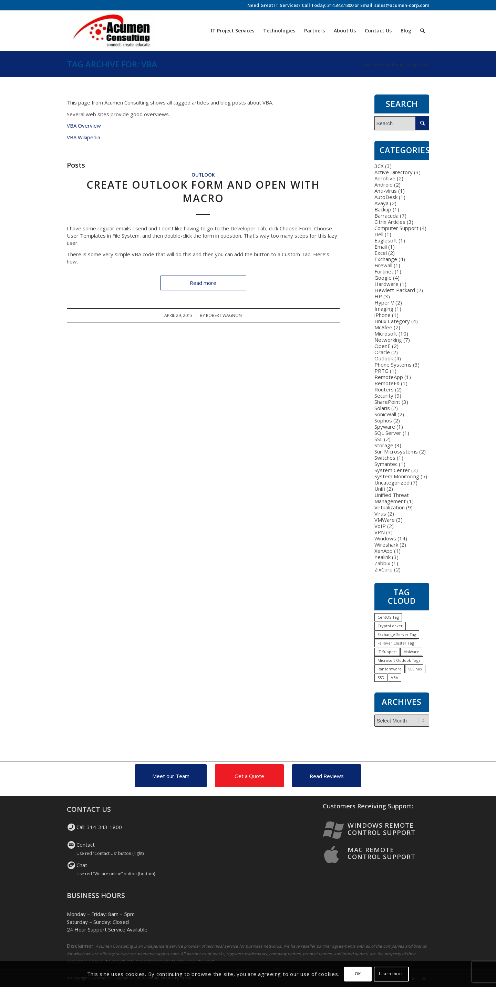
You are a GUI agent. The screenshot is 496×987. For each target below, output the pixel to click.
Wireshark (386, 544)
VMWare (384, 519)
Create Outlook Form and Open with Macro (203, 191)
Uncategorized (392, 482)
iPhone (382, 314)
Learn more (391, 974)
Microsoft (385, 333)
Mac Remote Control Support (381, 853)
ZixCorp (383, 569)
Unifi (379, 488)
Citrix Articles (389, 221)
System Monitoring (396, 476)
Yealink (382, 557)
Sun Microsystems (396, 451)
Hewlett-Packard (394, 290)
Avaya (381, 203)
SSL (378, 439)
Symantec (385, 463)
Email (380, 246)
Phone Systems (393, 364)
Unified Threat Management (391, 498)
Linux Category (392, 321)
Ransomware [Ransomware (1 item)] (390, 668)
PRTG (381, 370)
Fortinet (383, 271)
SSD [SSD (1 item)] (381, 677)
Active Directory (393, 172)
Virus (380, 513)
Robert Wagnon (224, 315)
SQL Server (387, 432)
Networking (388, 339)
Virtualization (389, 507)
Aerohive (384, 178)
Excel (380, 252)
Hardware (386, 283)
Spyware (384, 426)
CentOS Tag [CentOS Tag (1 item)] (388, 617)
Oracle (382, 352)
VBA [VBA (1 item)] (394, 677)
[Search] (422, 31)
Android (383, 184)
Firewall (383, 265)
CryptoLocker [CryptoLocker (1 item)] (390, 625)
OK (358, 974)
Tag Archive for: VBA (112, 64)
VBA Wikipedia (83, 137)
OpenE (382, 345)
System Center (392, 470)
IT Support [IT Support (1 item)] (387, 651)
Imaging (383, 308)
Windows (385, 538)
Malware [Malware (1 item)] (411, 651)
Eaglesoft (385, 240)
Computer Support (396, 228)
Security (383, 395)
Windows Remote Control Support (381, 829)
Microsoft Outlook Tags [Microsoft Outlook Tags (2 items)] (399, 660)
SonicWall (385, 414)
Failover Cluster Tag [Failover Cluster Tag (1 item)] (396, 643)
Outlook (203, 175)
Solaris (382, 408)
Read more (203, 282)
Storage (383, 445)
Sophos (383, 420)
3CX (379, 165)
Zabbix (382, 563)
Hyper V (384, 302)
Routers (384, 389)
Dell (378, 234)
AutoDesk (385, 196)
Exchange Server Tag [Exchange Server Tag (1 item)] (397, 634)
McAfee (383, 327)
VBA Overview (84, 125)
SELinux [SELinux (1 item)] (415, 668)
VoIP (380, 525)
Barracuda (386, 215)
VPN (379, 532)
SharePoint (387, 401)
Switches (384, 457)
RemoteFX (387, 383)
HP (378, 296)
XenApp (383, 550)
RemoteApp (388, 376)
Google (383, 277)
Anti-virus (385, 190)
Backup (382, 209)
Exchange (385, 259)
